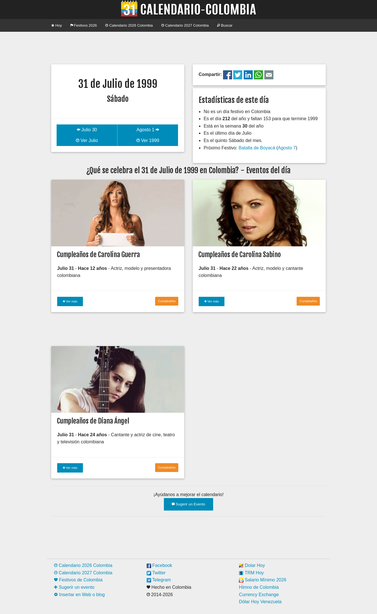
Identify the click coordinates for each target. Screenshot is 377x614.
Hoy (56, 25)
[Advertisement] (188, 47)
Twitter (156, 572)
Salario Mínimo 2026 (262, 579)
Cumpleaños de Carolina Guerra (98, 254)
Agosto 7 (287, 147)
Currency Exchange (259, 594)
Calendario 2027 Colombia (185, 25)
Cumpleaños (166, 301)
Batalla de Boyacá (257, 147)
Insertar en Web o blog (79, 594)
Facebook (159, 565)
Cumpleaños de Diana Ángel (93, 421)
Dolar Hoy (252, 565)
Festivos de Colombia (78, 579)
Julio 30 (87, 129)
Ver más (70, 301)
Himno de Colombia (259, 587)
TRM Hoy (251, 572)
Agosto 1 (147, 129)
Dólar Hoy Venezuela (260, 601)
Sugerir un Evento (188, 504)
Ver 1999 (147, 140)
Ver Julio (87, 140)
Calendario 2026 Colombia (129, 25)
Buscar (224, 25)
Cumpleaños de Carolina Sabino (239, 254)
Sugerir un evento (74, 587)
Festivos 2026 (83, 25)
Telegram (159, 579)
